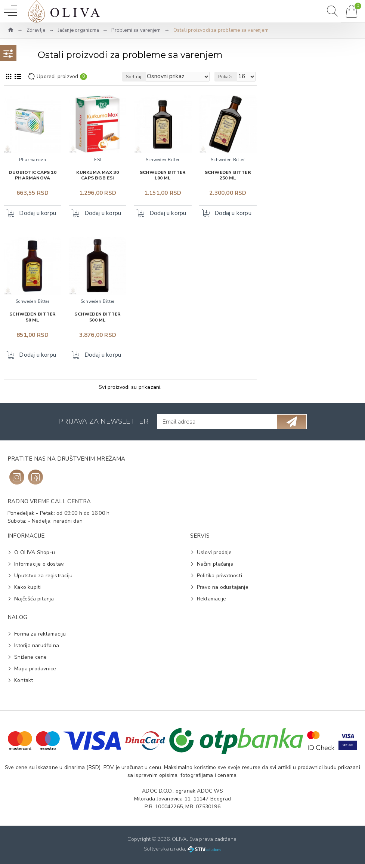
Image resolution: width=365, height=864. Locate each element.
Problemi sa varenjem (136, 30)
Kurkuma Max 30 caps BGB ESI (97, 175)
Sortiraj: (134, 77)
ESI (97, 160)
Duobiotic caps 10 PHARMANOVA (32, 175)
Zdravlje (36, 30)
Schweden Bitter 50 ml (32, 317)
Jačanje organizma (78, 30)
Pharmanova (32, 160)
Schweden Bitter (163, 160)
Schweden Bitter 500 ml (97, 317)
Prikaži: (225, 77)
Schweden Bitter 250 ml (228, 175)
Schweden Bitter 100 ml (163, 175)
